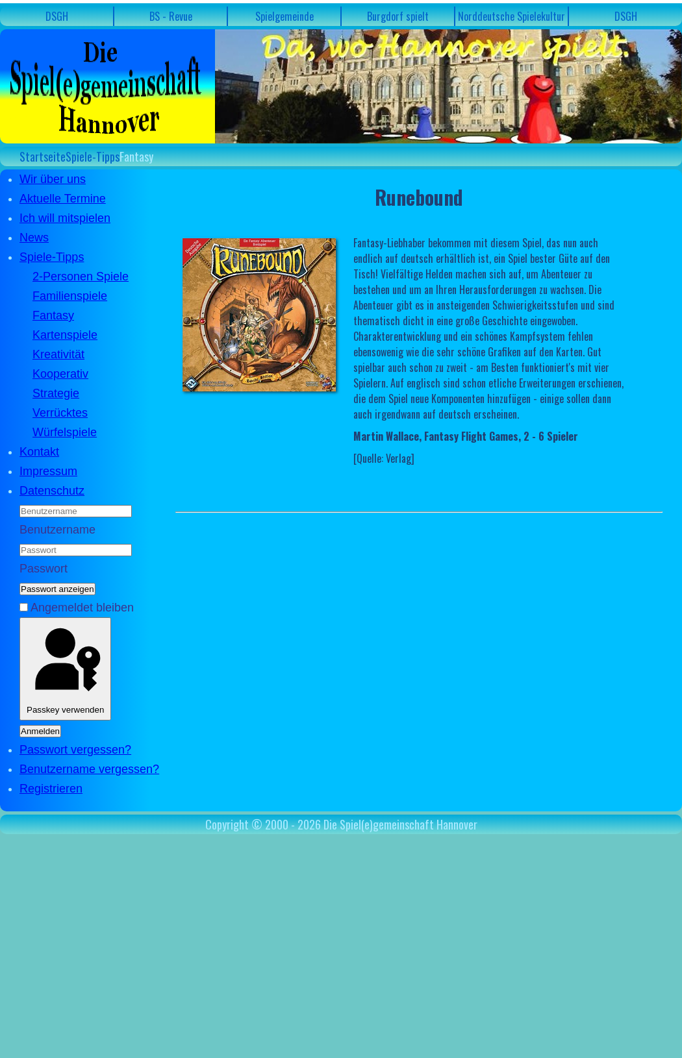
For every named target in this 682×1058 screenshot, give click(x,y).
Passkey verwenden (65, 669)
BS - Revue (170, 16)
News (34, 237)
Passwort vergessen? (75, 749)
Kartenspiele (64, 334)
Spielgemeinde (284, 16)
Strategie (55, 393)
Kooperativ (60, 373)
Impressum (48, 471)
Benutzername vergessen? (89, 769)
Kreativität (58, 354)
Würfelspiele (64, 432)
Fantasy (53, 315)
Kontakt (39, 451)
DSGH (56, 16)
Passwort (43, 568)
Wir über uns (52, 179)
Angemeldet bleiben (82, 607)
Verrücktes (60, 412)
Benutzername (57, 529)
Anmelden (40, 731)
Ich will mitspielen (64, 218)
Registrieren (50, 788)
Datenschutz (51, 490)
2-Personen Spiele (80, 276)
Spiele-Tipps (51, 257)
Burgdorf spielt (398, 16)
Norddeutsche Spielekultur (511, 16)
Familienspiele (69, 295)
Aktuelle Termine (62, 198)
